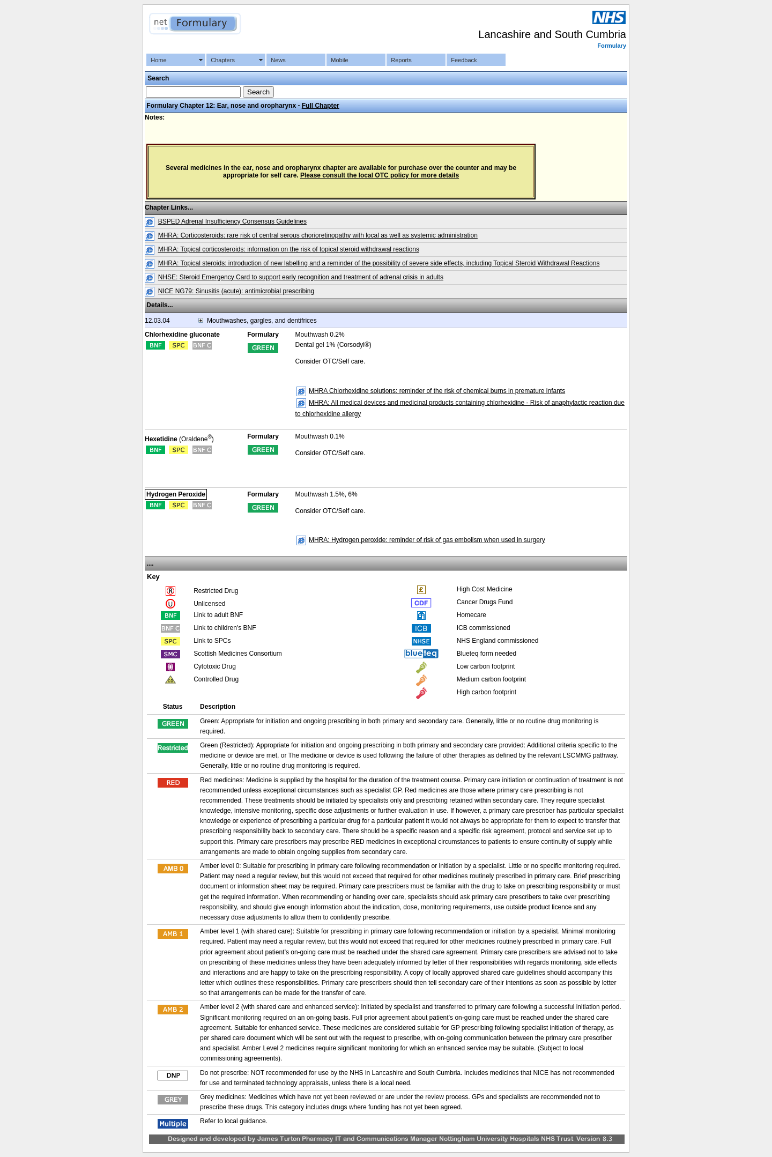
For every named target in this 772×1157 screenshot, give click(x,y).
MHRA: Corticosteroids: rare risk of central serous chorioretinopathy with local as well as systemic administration (318, 235)
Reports (401, 60)
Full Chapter (320, 105)
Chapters (223, 60)
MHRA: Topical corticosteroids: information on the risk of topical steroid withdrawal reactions (288, 249)
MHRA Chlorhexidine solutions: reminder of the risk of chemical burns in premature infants (437, 391)
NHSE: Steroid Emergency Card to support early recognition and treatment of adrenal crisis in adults (300, 277)
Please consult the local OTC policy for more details (379, 175)
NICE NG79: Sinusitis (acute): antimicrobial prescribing (236, 291)
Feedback (464, 60)
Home (158, 60)
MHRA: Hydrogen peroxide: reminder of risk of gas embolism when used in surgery (427, 540)
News (278, 60)
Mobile (339, 60)
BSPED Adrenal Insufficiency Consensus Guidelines (232, 221)
